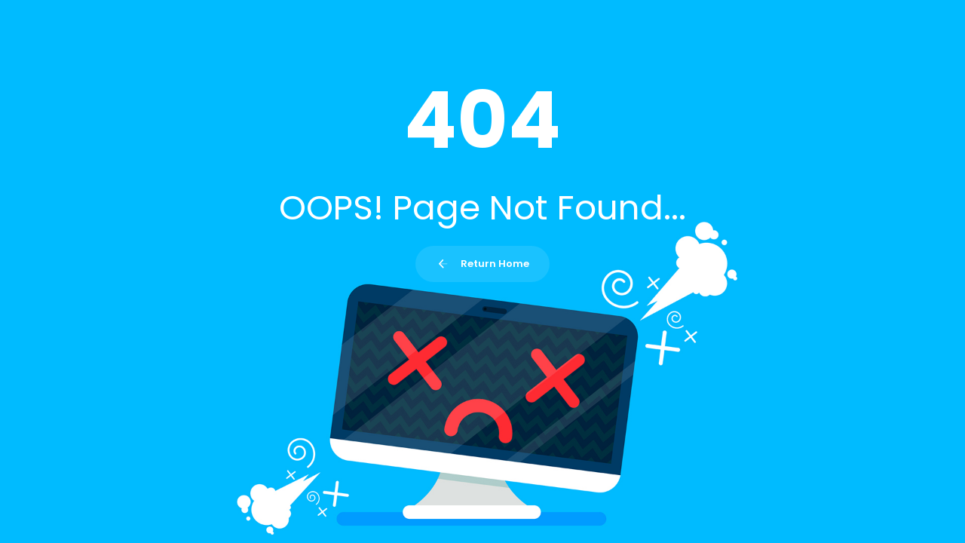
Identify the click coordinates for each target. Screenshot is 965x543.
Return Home (482, 263)
